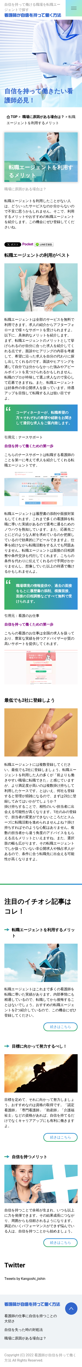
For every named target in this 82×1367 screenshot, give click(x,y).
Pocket (27, 244)
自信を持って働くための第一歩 (28, 446)
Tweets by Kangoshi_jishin (24, 1279)
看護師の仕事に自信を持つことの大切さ (30, 1318)
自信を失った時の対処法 (23, 1330)
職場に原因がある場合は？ (25, 189)
